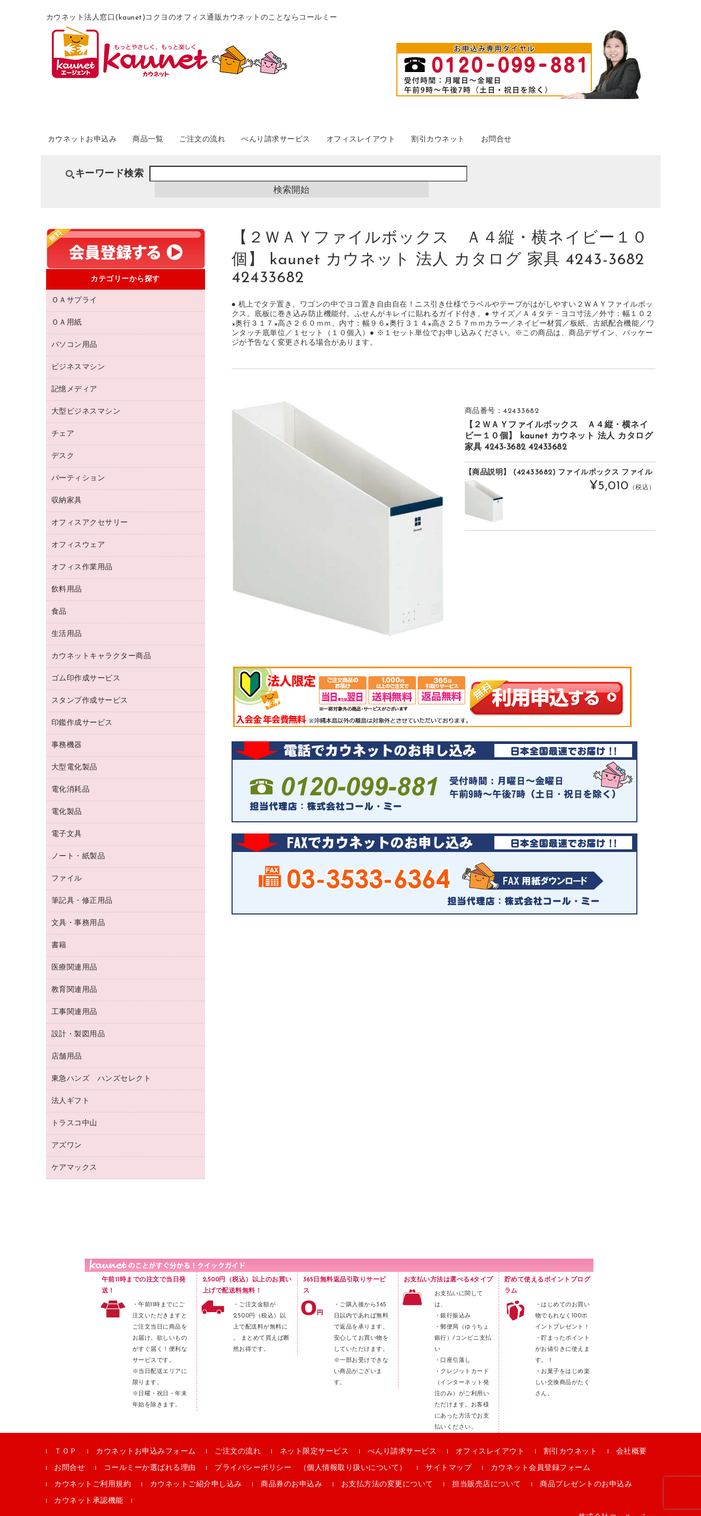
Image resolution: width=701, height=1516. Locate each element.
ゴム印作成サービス (86, 666)
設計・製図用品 (78, 1022)
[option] (337, 506)
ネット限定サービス (314, 1439)
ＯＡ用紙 (66, 311)
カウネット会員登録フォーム (541, 1456)
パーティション (78, 466)
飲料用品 (66, 577)
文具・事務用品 (78, 911)
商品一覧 (176, 142)
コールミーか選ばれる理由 (150, 1456)
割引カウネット (526, 142)
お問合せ (598, 142)
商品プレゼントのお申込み (586, 1472)
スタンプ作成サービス (89, 689)
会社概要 (631, 1439)
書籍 (59, 933)
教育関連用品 (74, 978)
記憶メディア (74, 377)
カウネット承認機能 (88, 1489)
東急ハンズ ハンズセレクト (101, 1067)
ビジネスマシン (78, 355)
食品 (59, 600)
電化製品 (66, 800)
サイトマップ (448, 1456)
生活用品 (66, 622)
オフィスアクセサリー (89, 511)
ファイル (66, 867)
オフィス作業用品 (82, 555)
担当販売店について (486, 1472)
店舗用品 (66, 1044)
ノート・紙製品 (78, 844)
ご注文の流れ (243, 142)
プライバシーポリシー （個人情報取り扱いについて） (311, 1456)
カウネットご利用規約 (92, 1472)
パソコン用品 (74, 333)
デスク (63, 444)
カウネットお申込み (96, 142)
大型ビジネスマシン (86, 399)
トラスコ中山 (74, 1111)
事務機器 (66, 733)
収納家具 (66, 488)
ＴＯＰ (65, 1439)
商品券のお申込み (291, 1472)
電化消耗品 (70, 778)
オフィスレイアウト (433, 142)
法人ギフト (70, 1089)
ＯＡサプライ (74, 288)
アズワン (66, 1133)
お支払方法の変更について (387, 1472)
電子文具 (66, 822)
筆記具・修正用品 (82, 889)
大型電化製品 (74, 755)
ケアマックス (74, 1156)
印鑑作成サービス (82, 711)
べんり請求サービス (331, 142)
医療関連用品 (74, 955)
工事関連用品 (74, 1000)
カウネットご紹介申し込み (196, 1472)
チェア (63, 422)
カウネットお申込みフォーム (146, 1439)
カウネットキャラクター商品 (101, 644)
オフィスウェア (78, 533)
